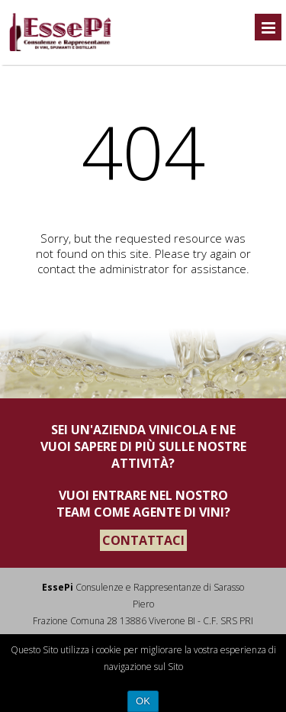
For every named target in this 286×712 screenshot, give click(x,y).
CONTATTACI (143, 540)
